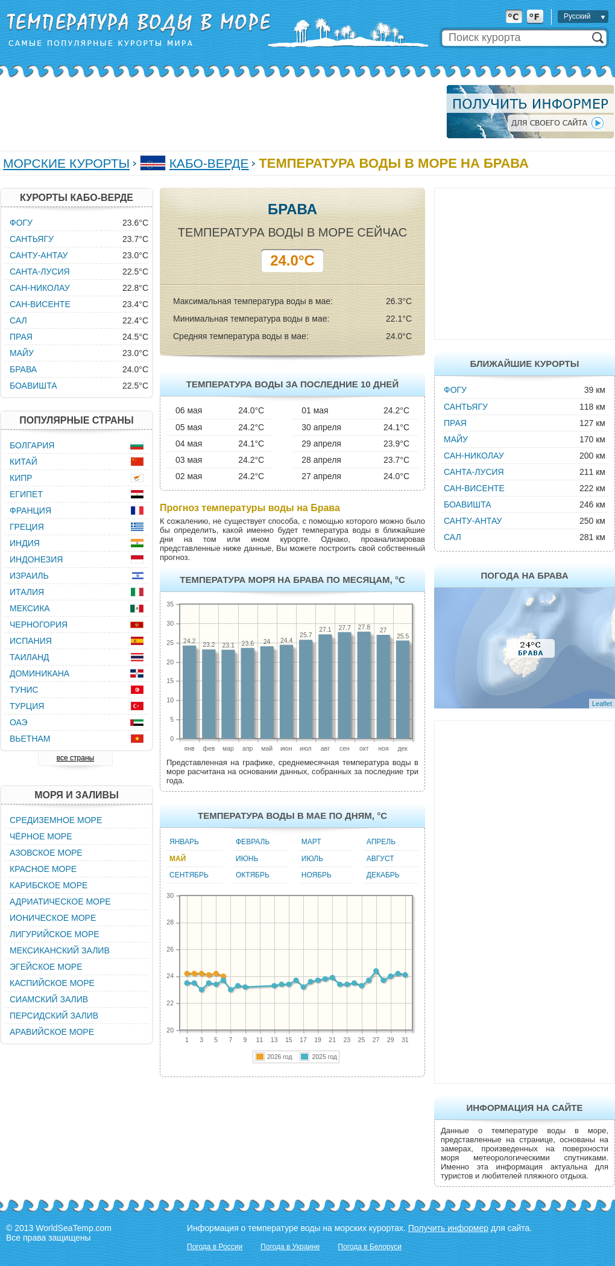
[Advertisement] (219, 111)
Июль (312, 858)
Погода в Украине (290, 1246)
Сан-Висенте (474, 488)
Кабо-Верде (209, 163)
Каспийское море (52, 983)
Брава (23, 369)
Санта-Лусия (474, 472)
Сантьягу (466, 407)
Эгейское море (46, 967)
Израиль (29, 576)
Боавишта (467, 504)
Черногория (39, 624)
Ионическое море (53, 918)
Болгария (32, 445)
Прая (455, 423)
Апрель (381, 842)
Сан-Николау (474, 455)
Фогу (455, 390)
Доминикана (39, 673)
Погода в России (214, 1246)
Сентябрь (189, 875)
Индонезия (36, 559)
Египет (26, 494)
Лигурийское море (54, 934)
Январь (184, 842)
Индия (25, 543)
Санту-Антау (473, 521)
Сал (452, 537)
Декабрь (383, 875)
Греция (27, 527)
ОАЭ (19, 722)
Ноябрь (316, 875)
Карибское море (48, 885)
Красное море (43, 869)
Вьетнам (30, 738)
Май (177, 858)
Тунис (24, 690)
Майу (456, 439)
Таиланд (29, 657)
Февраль (253, 842)
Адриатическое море (60, 901)
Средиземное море (56, 820)
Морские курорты (66, 163)
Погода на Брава (525, 575)
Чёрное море (41, 836)
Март (311, 842)
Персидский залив (54, 1015)
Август (380, 858)
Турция (27, 706)
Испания (31, 641)
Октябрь (253, 875)
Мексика (30, 608)
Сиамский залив (49, 999)
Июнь (247, 858)
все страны (75, 758)
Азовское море (46, 852)
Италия (27, 592)
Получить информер (448, 1228)
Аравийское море (52, 1032)
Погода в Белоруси (370, 1246)
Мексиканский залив (60, 950)
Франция (30, 510)
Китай (23, 461)
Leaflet (602, 703)
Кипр (21, 478)
